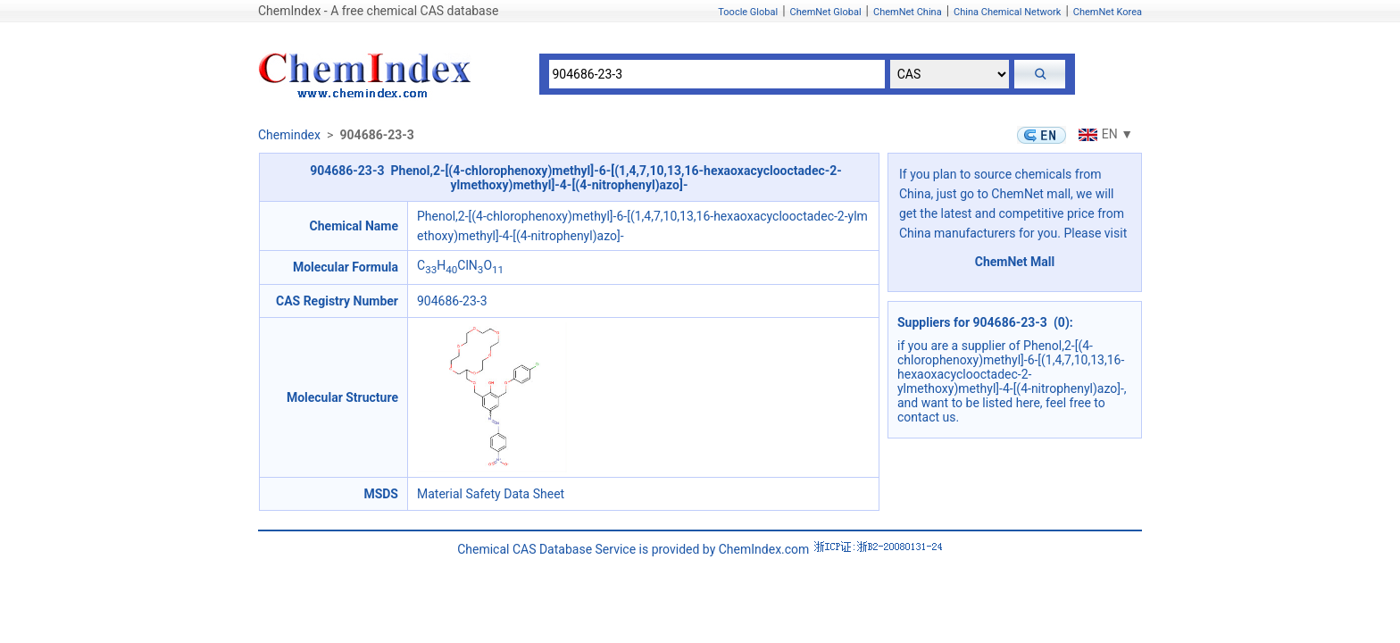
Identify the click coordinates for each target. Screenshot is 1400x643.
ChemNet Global (826, 12)
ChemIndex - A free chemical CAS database (378, 11)
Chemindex (289, 135)
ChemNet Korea (1107, 12)
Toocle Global (748, 12)
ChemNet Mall (1015, 262)
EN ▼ (1103, 134)
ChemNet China (907, 12)
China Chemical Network (1007, 12)
